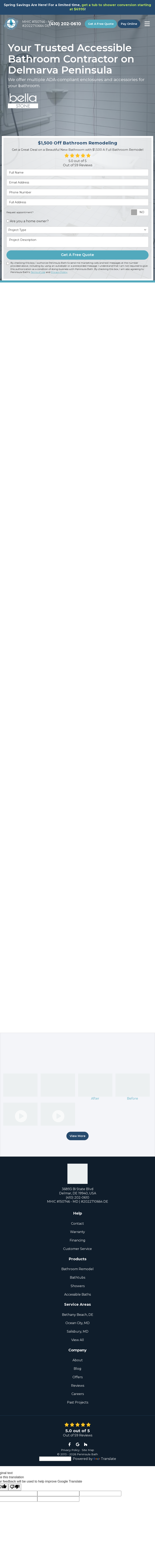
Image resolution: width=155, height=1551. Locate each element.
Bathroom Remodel (77, 1268)
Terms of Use (38, 272)
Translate (104, 1458)
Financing (77, 1240)
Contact (77, 1223)
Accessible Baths (77, 1294)
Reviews (77, 1385)
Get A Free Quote (101, 24)
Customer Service (77, 1248)
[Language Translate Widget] (55, 1458)
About (77, 1359)
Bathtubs (77, 1277)
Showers (78, 1285)
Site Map (88, 1449)
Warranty (77, 1231)
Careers (77, 1393)
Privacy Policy (59, 272)
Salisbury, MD (77, 1331)
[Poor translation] (14, 1486)
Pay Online (129, 24)
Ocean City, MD (77, 1322)
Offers (77, 1376)
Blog (77, 1368)
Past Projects (77, 1402)
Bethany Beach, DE (77, 1314)
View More (77, 1135)
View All (77, 1339)
